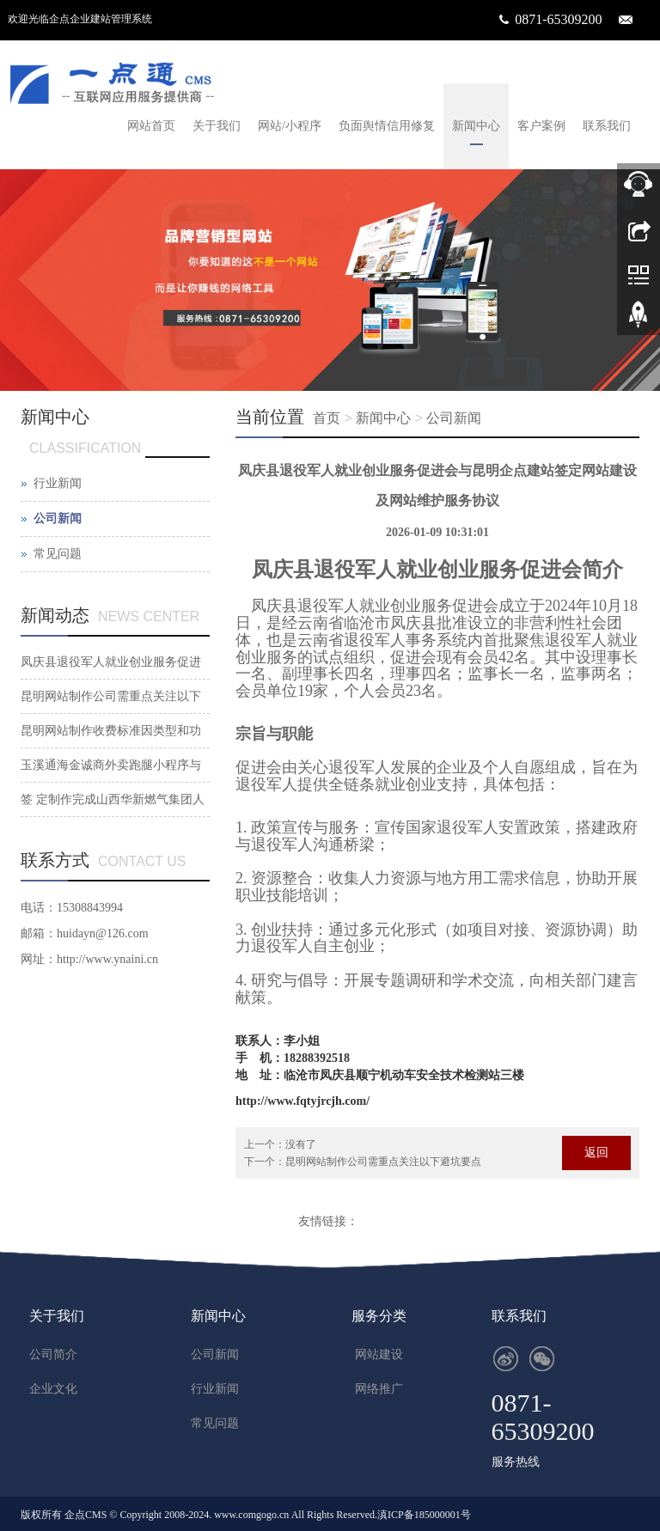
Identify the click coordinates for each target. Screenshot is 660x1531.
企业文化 (53, 1388)
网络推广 (379, 1388)
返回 (596, 1152)
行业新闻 (58, 483)
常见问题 (58, 553)
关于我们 (216, 125)
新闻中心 (476, 125)
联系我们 (607, 125)
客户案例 (541, 125)
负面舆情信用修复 (387, 125)
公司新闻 (453, 418)
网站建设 (379, 1354)
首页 (326, 418)
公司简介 (53, 1354)
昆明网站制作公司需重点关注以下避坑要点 (383, 1162)
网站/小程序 (289, 125)
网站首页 (151, 125)
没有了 (300, 1144)
